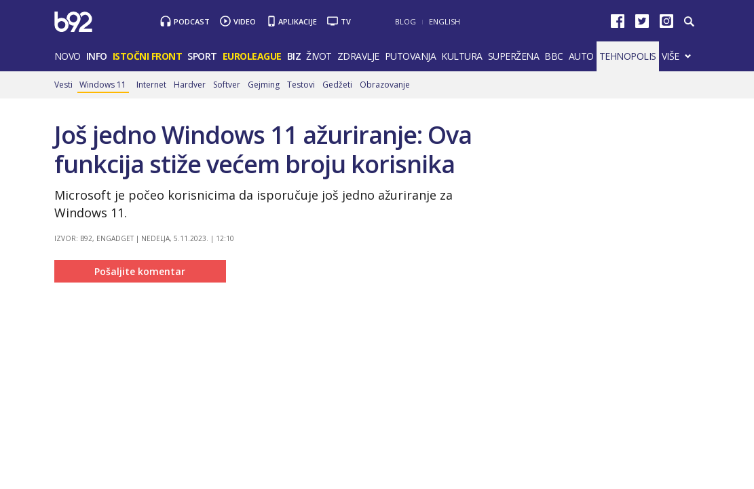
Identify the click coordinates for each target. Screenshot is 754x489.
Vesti (63, 84)
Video (244, 21)
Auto (581, 56)
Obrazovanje (385, 84)
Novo (67, 56)
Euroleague (252, 56)
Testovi (301, 84)
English (444, 21)
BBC (553, 56)
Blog (405, 21)
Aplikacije (297, 21)
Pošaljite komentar (139, 271)
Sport (202, 56)
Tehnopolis (627, 56)
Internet (151, 84)
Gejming (264, 84)
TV (346, 21)
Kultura (462, 56)
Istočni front (148, 56)
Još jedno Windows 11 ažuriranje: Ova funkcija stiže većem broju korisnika (263, 149)
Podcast (192, 21)
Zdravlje (358, 56)
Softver (226, 84)
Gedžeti (337, 84)
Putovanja (410, 56)
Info (96, 56)
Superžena (514, 56)
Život (319, 56)
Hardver (190, 84)
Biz (294, 56)
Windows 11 (102, 84)
